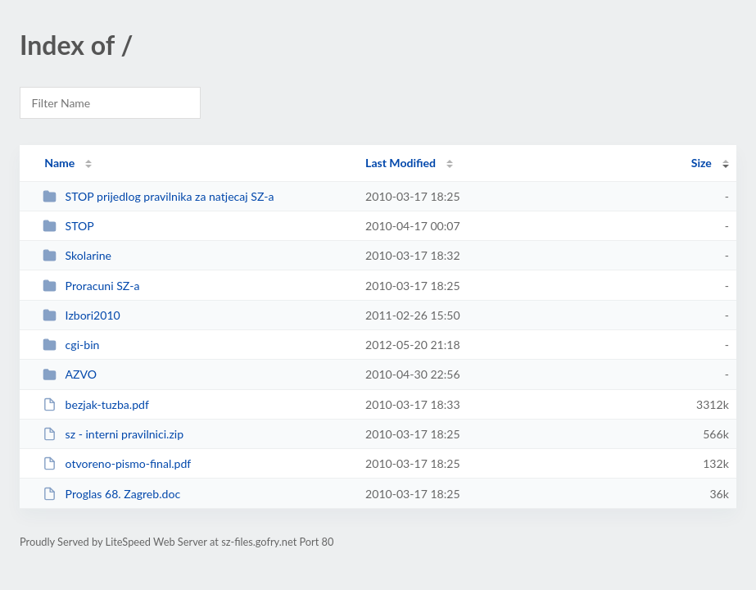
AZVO (70, 374)
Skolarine (77, 255)
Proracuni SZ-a (91, 286)
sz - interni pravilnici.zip (113, 434)
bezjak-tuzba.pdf (96, 404)
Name (59, 163)
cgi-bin (71, 345)
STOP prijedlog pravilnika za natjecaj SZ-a (158, 196)
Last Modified (400, 163)
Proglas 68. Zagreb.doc (111, 494)
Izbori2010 (81, 315)
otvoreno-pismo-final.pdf (117, 463)
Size (701, 163)
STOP (68, 226)
